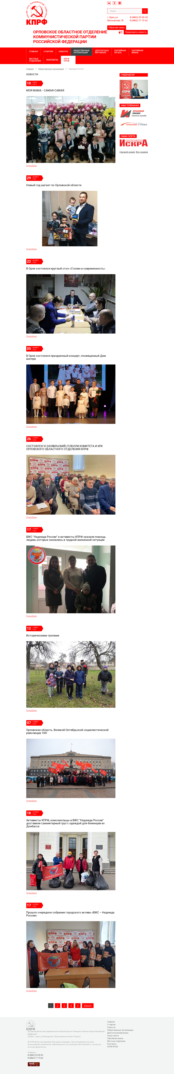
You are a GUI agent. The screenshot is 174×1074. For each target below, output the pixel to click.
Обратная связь (117, 27)
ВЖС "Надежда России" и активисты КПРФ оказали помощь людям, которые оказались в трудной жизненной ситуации (66, 538)
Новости (63, 51)
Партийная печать (120, 51)
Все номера (142, 152)
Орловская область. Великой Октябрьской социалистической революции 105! (67, 731)
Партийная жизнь (137, 51)
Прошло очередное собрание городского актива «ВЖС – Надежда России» (70, 914)
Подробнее (31, 165)
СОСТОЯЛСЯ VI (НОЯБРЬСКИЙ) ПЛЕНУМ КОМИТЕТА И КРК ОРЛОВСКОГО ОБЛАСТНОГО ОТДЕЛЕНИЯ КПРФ (64, 447)
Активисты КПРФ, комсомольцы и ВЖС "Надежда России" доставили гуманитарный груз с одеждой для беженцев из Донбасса (65, 823)
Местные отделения (35, 60)
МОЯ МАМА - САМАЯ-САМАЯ (45, 90)
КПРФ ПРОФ (66, 60)
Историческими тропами (42, 635)
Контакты (52, 60)
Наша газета (113, 1036)
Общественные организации (81, 51)
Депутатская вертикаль (102, 51)
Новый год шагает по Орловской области (53, 185)
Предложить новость (135, 32)
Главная (33, 51)
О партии (48, 51)
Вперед (87, 1005)
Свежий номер (127, 152)
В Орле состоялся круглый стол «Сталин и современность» (65, 268)
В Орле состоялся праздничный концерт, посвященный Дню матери (66, 357)
